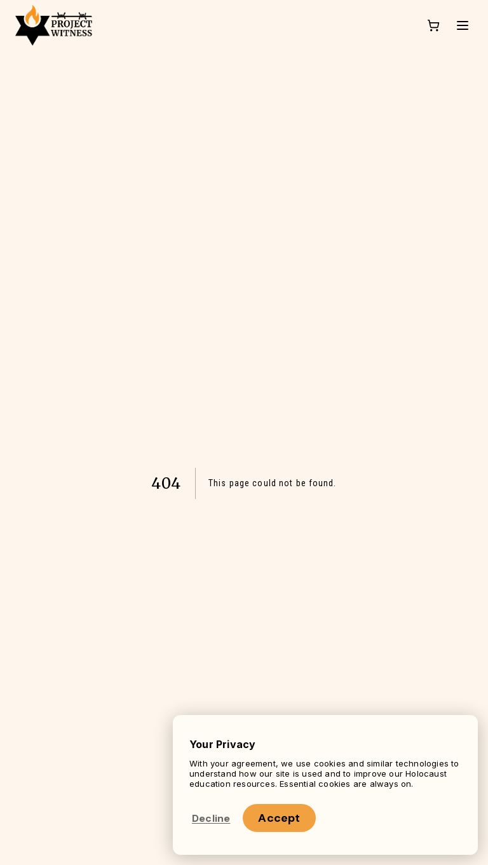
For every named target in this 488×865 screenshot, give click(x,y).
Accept (279, 818)
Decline (211, 818)
